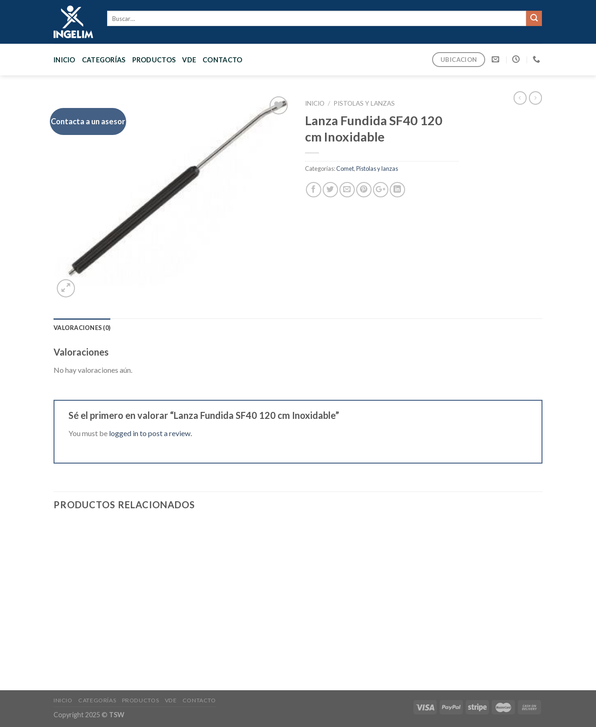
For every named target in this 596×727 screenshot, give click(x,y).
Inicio (64, 60)
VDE (189, 60)
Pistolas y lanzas (364, 103)
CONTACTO (222, 60)
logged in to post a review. (150, 433)
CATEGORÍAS (104, 60)
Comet (345, 168)
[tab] (82, 327)
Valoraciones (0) (82, 327)
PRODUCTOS (154, 60)
